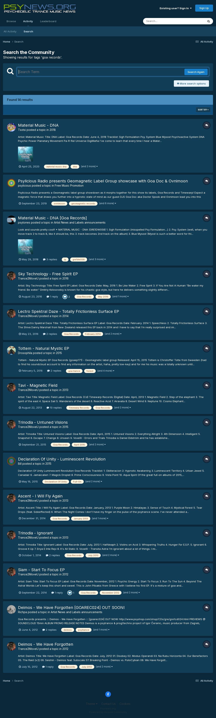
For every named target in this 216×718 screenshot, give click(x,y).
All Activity (10, 31)
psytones (24, 222)
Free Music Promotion (69, 185)
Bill (20, 463)
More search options (191, 83)
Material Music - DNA (38, 125)
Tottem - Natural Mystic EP (43, 348)
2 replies (50, 333)
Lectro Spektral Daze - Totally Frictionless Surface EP (68, 311)
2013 (65, 390)
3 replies (50, 259)
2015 (59, 353)
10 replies (54, 407)
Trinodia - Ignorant (35, 533)
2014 (65, 316)
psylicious (24, 185)
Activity (28, 23)
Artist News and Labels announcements (80, 222)
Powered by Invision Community (108, 712)
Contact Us (108, 703)
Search (28, 31)
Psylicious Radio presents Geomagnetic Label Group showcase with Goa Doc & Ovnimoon (103, 181)
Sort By (203, 109)
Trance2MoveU (28, 278)
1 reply (52, 296)
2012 (65, 574)
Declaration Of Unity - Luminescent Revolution (62, 459)
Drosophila (25, 353)
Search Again (196, 72)
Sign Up (204, 8)
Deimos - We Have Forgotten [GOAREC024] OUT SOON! (71, 607)
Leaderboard (48, 21)
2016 (65, 278)
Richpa (22, 612)
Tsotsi (22, 129)
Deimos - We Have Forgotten (45, 644)
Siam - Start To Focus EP (41, 569)
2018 (53, 129)
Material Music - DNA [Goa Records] (52, 218)
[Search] (162, 21)
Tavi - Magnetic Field (37, 385)
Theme (92, 703)
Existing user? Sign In (176, 8)
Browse (11, 21)
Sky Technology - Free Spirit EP (48, 273)
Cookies (124, 703)
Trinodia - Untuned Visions (43, 422)
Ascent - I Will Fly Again (40, 496)
